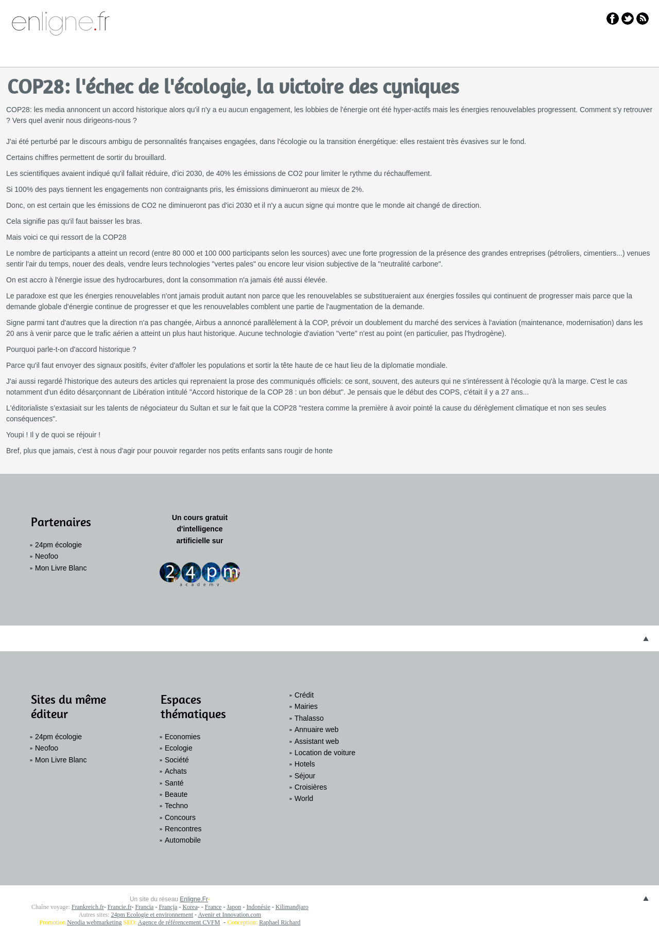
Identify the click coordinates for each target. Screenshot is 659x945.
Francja (168, 907)
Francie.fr (120, 907)
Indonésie (258, 907)
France (213, 907)
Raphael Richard (279, 922)
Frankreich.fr (88, 907)
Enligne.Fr (194, 899)
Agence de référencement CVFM (179, 922)
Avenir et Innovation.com (229, 914)
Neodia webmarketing (94, 922)
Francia (144, 907)
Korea (189, 907)
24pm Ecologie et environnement (152, 914)
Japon (234, 907)
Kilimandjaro (291, 907)
